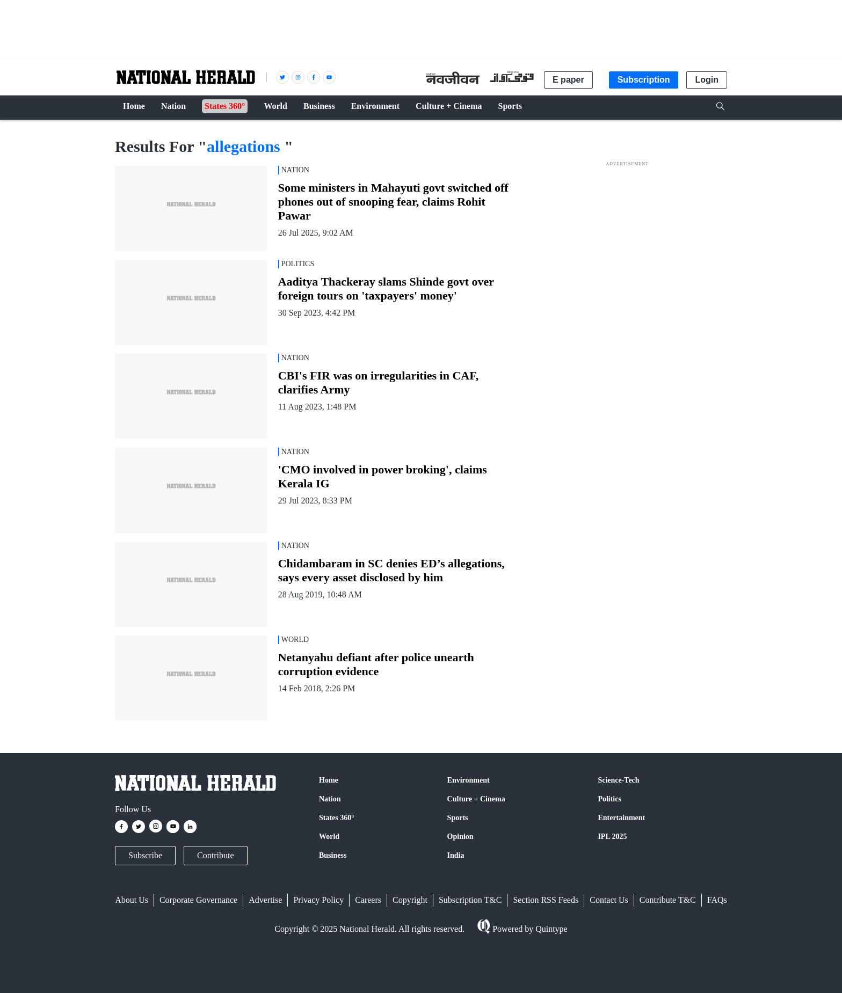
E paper (568, 79)
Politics (609, 799)
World (329, 837)
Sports (457, 818)
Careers (368, 899)
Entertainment (621, 818)
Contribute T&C (668, 899)
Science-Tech (618, 780)
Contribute (215, 855)
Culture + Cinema (476, 799)
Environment (468, 780)
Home (328, 780)
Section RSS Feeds (545, 899)
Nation (329, 799)
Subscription (644, 79)
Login (706, 79)
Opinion (460, 837)
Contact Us (609, 899)
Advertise (265, 899)
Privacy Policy (318, 899)
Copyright (410, 899)
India (455, 855)
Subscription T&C (470, 899)
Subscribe (145, 855)
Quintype (550, 928)
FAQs (717, 899)
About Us (131, 899)
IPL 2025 (612, 837)
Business (332, 855)
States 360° (336, 818)
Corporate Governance (198, 899)
